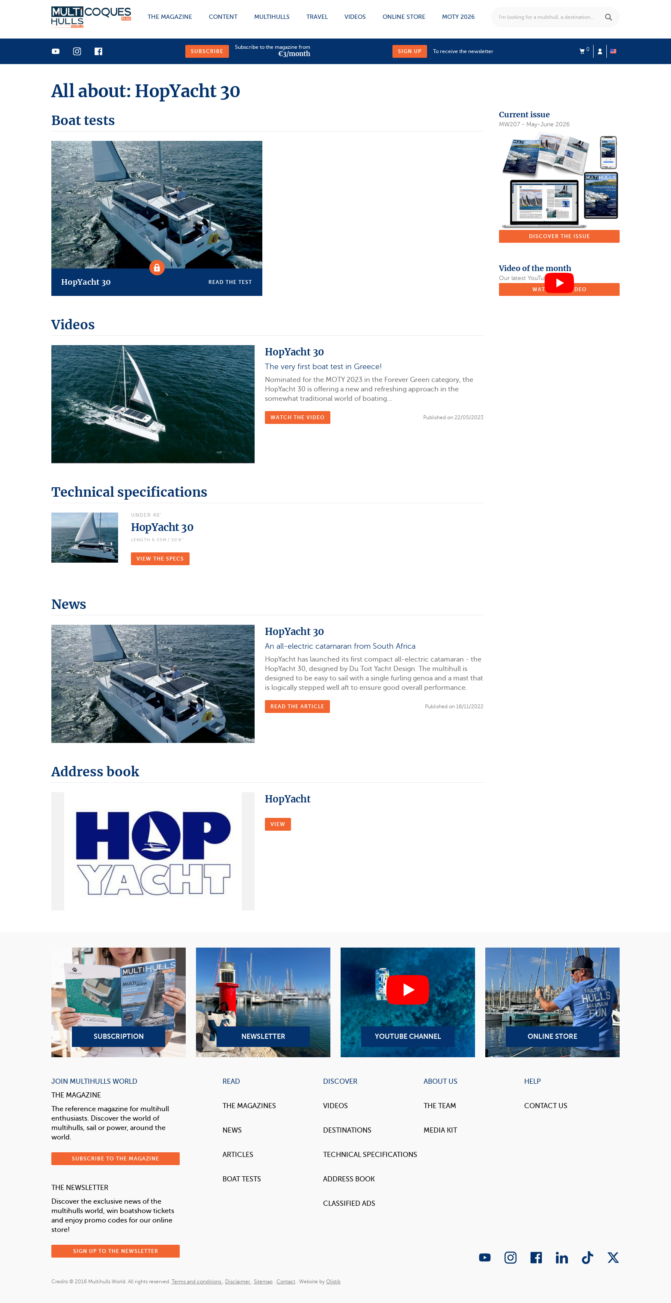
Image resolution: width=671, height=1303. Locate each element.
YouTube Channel (408, 1002)
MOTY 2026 (458, 17)
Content (223, 17)
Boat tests (242, 1179)
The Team (440, 1106)
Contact (285, 1282)
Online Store (552, 1002)
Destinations (347, 1130)
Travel (317, 17)
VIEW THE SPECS (160, 559)
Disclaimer (238, 1282)
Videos (355, 17)
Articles (238, 1155)
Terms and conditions (197, 1282)
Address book (349, 1179)
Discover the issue (559, 236)
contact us (545, 1106)
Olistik (333, 1282)
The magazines (249, 1106)
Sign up (410, 51)
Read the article (297, 707)
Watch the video (297, 417)
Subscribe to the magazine (115, 1159)
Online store (404, 17)
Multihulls (272, 17)
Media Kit (440, 1130)
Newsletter (263, 1002)
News (232, 1130)
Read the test (230, 282)
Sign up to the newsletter (115, 1251)
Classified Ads (349, 1204)
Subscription (118, 1002)
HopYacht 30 (162, 527)
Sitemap (263, 1282)
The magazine (170, 17)
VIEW (277, 824)
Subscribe (207, 51)
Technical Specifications (370, 1155)
